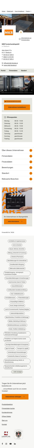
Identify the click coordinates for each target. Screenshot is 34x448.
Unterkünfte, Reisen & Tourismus (17, 356)
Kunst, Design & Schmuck (17, 305)
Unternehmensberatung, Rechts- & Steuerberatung (14, 361)
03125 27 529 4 (8, 59)
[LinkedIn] (15, 444)
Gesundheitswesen (17, 286)
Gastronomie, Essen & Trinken (17, 282)
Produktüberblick (7, 404)
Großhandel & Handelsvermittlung (17, 290)
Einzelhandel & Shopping (17, 264)
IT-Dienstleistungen (23, 297)
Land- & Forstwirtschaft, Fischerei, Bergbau (17, 309)
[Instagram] (6, 444)
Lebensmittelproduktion (17, 313)
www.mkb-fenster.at (10, 65)
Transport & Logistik (22, 348)
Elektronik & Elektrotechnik (17, 268)
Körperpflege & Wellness (17, 301)
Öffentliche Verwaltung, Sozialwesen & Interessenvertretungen (15, 334)
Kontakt (4, 424)
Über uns (4, 420)
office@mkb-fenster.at (11, 63)
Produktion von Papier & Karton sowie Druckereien (15, 339)
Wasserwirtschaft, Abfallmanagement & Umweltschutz (16, 367)
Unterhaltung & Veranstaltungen (17, 352)
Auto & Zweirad (17, 245)
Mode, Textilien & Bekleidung (17, 329)
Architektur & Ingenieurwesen (17, 241)
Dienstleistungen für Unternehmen (17, 260)
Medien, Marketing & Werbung (17, 321)
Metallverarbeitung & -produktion (17, 325)
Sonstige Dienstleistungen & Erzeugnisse (17, 344)
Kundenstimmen (7, 412)
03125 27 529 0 (8, 55)
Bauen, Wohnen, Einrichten (17, 249)
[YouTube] (11, 444)
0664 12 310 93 (8, 57)
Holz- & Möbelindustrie (17, 294)
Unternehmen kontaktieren (17, 107)
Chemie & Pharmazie (17, 256)
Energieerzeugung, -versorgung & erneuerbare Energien (14, 273)
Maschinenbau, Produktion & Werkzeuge (17, 317)
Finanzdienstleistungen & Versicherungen (17, 278)
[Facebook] (2, 444)
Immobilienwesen (10, 297)
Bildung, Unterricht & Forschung (17, 253)
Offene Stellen (6, 416)
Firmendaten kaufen (8, 408)
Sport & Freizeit (10, 348)
